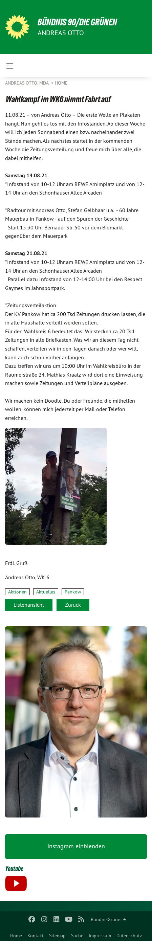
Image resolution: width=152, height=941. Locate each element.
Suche (77, 936)
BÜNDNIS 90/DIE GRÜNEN (77, 22)
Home (16, 936)
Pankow (73, 592)
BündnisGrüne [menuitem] (105, 919)
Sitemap (57, 936)
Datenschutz (129, 936)
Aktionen (17, 592)
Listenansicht (29, 604)
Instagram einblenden (76, 846)
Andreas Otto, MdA (27, 83)
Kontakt (35, 936)
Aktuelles (45, 592)
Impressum (100, 936)
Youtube (14, 868)
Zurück (73, 604)
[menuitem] (16, 934)
